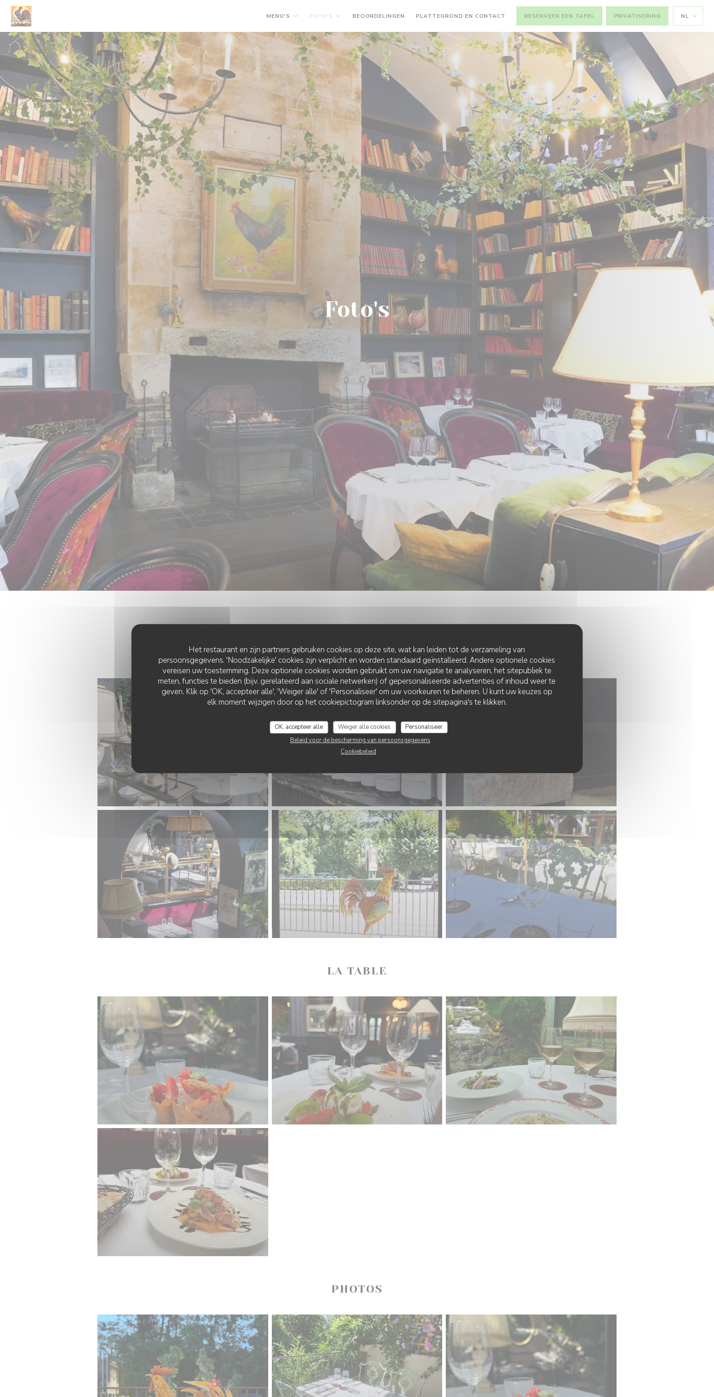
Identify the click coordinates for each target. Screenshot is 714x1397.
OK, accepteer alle (299, 727)
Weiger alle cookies (364, 727)
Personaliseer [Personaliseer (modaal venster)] (424, 727)
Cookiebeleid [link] (358, 751)
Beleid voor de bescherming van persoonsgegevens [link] (360, 740)
